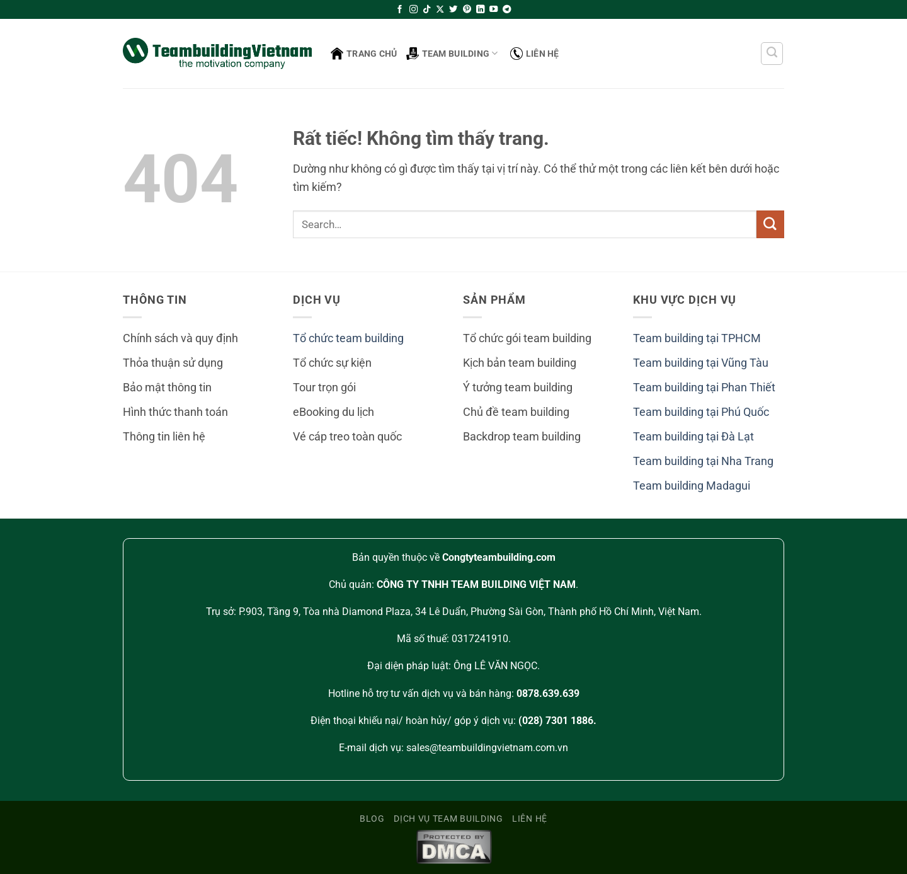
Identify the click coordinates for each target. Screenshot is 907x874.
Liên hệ (534, 53)
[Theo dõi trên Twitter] (453, 9)
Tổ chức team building (348, 338)
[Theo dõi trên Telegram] (507, 9)
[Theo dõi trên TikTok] (427, 9)
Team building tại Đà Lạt (693, 436)
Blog (372, 819)
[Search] (772, 53)
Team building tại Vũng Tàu (700, 363)
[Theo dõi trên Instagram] (413, 9)
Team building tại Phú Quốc (701, 412)
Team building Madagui (691, 486)
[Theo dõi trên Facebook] (400, 9)
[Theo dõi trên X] (440, 9)
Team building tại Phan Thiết (704, 387)
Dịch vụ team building (448, 819)
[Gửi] (770, 224)
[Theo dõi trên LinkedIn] (480, 9)
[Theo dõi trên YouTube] (493, 9)
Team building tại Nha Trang (703, 461)
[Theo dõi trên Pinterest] (467, 9)
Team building (452, 53)
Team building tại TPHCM (697, 338)
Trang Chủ (364, 53)
